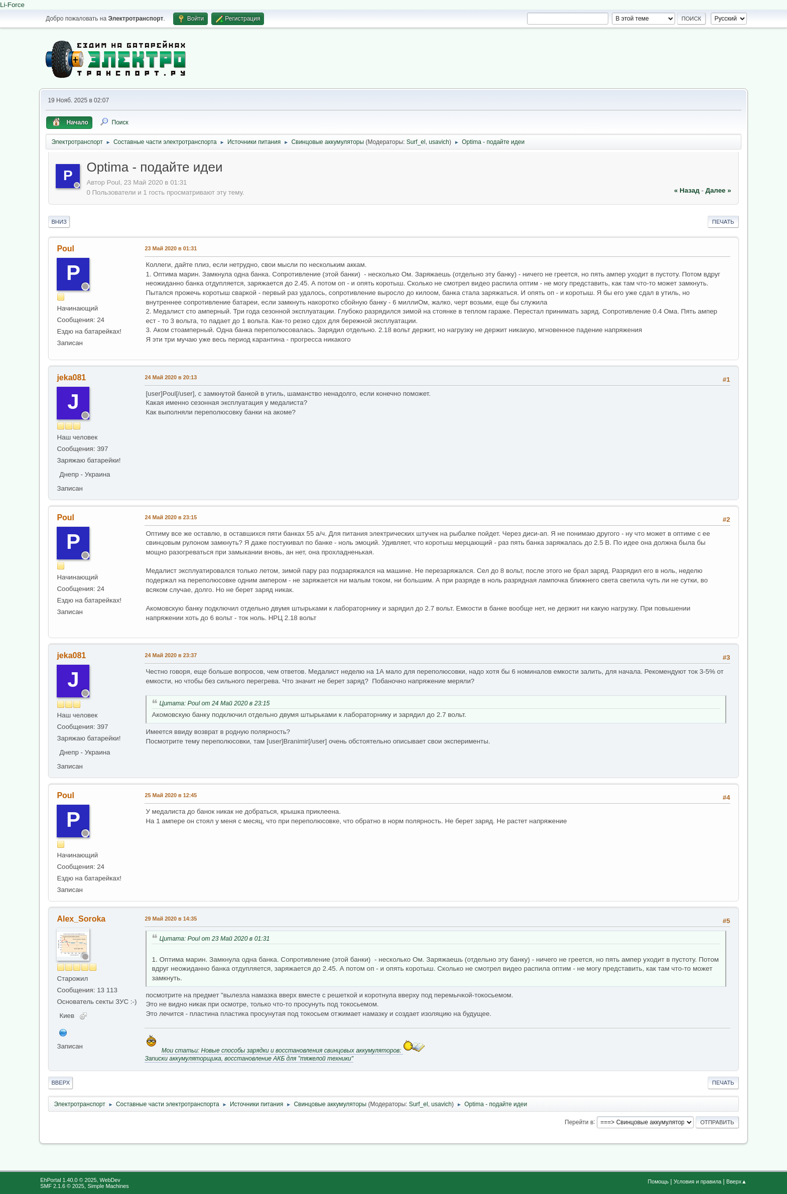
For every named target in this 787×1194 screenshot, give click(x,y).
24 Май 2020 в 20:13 (171, 377)
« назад (687, 190)
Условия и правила (697, 1181)
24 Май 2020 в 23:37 (171, 655)
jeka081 (71, 377)
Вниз (58, 222)
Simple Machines (108, 1186)
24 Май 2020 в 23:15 (171, 517)
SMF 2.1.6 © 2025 (62, 1186)
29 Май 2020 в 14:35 (171, 919)
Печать (723, 222)
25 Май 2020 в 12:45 (171, 795)
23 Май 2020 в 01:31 (171, 248)
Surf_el (416, 141)
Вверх (60, 1083)
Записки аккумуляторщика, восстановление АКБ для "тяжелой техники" (249, 1058)
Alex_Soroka (81, 919)
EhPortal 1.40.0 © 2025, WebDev (80, 1180)
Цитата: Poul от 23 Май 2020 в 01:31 (214, 938)
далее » (718, 190)
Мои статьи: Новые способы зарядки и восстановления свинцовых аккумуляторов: (282, 1050)
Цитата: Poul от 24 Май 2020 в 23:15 (214, 703)
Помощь (658, 1181)
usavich (439, 141)
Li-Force (12, 5)
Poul (65, 248)
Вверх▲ (736, 1181)
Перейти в (579, 1121)
